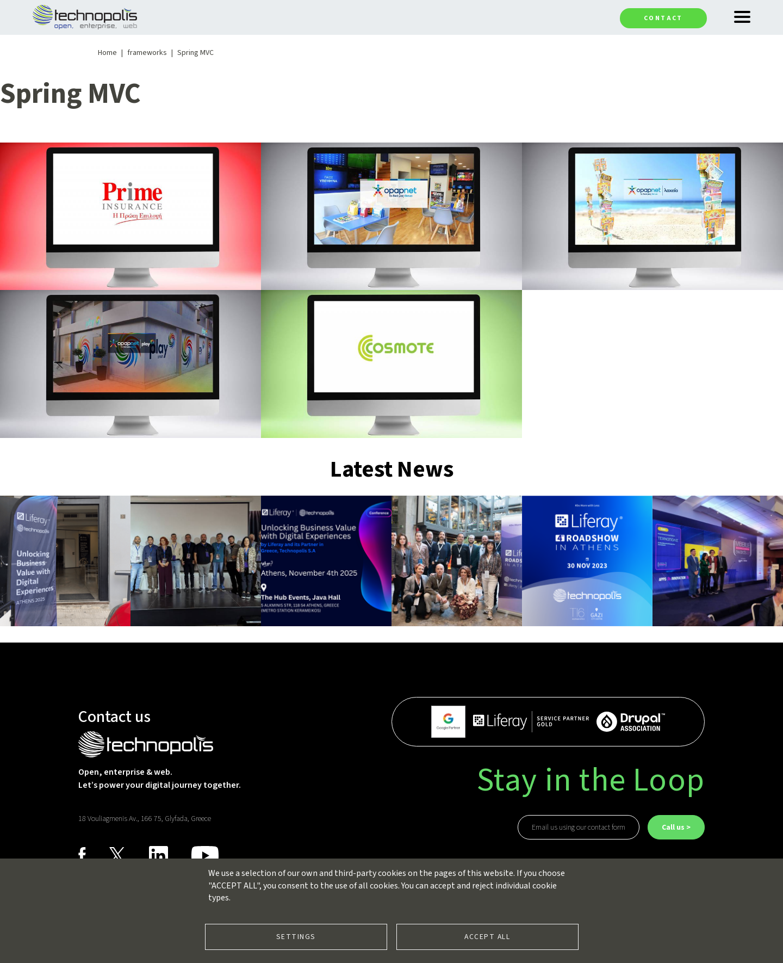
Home (107, 52)
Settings (296, 936)
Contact (663, 18)
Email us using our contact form (578, 827)
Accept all (487, 936)
